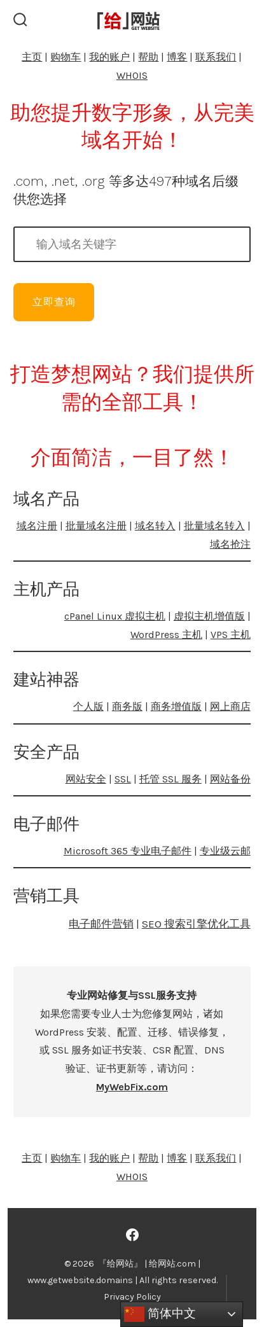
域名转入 (155, 526)
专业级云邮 (225, 851)
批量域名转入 (214, 526)
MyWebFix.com (132, 1087)
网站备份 (230, 779)
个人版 (88, 706)
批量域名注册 (96, 526)
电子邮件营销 (101, 923)
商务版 (127, 706)
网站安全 (86, 779)
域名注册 (37, 526)
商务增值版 (176, 706)
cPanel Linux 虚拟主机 (114, 616)
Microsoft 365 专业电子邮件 (127, 851)
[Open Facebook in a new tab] (132, 1234)
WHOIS (132, 75)
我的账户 (109, 57)
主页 (32, 57)
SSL (123, 779)
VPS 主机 (231, 635)
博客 (177, 57)
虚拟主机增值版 (209, 616)
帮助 (148, 57)
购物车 (65, 57)
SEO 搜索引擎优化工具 (196, 923)
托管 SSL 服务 (170, 779)
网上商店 (230, 706)
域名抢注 (230, 544)
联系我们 (215, 57)
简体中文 (160, 1314)
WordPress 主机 (166, 635)
